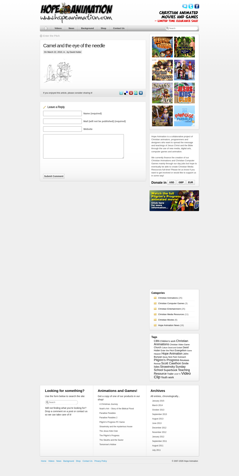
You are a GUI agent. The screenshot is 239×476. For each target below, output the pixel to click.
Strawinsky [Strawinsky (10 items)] (167, 366)
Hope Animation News (168, 325)
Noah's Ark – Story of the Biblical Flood (116, 408)
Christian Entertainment (169, 309)
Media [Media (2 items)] (165, 357)
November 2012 (159, 432)
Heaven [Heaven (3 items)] (157, 354)
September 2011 (159, 441)
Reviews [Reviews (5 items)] (184, 360)
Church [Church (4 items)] (157, 347)
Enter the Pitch (51, 35)
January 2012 (158, 437)
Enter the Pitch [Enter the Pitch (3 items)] (167, 350)
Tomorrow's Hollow (107, 444)
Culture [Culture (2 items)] (164, 348)
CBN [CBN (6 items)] (156, 341)
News (71, 28)
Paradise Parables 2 (108, 417)
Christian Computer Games (171, 303)
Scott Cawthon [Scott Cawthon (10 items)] (171, 363)
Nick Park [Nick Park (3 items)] (172, 357)
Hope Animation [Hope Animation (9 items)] (171, 353)
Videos (58, 28)
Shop (103, 28)
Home (43, 461)
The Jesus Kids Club (108, 431)
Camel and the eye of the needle (74, 45)
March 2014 (157, 405)
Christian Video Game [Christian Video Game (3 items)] (180, 344)
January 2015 (158, 401)
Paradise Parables (107, 413)
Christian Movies (166, 320)
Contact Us (119, 28)
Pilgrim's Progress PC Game (112, 422)
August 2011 (157, 445)
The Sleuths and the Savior (111, 440)
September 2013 (159, 414)
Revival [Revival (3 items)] (157, 364)
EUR (190, 182)
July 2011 (156, 450)
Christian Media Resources (171, 314)
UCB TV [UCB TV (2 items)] (177, 374)
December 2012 (159, 428)
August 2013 (157, 419)
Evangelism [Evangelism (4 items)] (180, 350)
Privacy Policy (100, 461)
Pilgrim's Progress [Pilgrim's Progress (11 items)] (166, 360)
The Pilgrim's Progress (109, 435)
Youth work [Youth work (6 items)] (167, 377)
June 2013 (156, 423)
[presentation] (68, 167)
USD (171, 182)
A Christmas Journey (108, 404)
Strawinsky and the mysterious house (115, 426)
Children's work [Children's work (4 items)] (167, 341)
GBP (181, 182)
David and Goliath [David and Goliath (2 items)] (175, 348)
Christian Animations (168, 298)
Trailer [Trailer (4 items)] (170, 374)
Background (87, 28)
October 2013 (158, 410)
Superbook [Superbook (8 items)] (170, 370)
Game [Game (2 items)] (189, 351)
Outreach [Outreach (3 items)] (182, 357)
